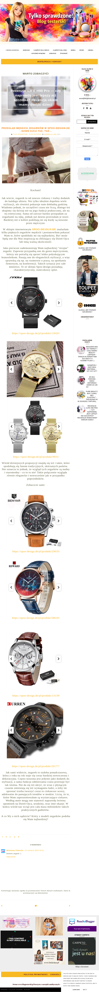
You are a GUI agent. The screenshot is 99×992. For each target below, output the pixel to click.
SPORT (81, 50)
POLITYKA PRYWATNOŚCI (36, 974)
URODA (90, 50)
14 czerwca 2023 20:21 (34, 850)
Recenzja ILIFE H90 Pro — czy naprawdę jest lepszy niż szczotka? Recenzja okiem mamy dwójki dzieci (87, 413)
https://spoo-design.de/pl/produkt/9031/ (36, 456)
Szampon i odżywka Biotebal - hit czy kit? (92, 368)
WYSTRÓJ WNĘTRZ (38, 53)
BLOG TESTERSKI (17, 989)
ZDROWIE (52, 53)
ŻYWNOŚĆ (64, 53)
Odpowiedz (11, 857)
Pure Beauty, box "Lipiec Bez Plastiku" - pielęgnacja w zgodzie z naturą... (88, 396)
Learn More (76, 989)
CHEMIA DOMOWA (12, 50)
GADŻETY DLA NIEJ (60, 50)
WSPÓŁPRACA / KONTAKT (49, 62)
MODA (73, 50)
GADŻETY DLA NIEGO (41, 50)
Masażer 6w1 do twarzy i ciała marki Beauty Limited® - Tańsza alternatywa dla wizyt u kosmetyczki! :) (88, 353)
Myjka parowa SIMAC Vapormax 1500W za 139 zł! (91, 382)
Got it (85, 989)
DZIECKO (26, 50)
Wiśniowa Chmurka (15, 850)
